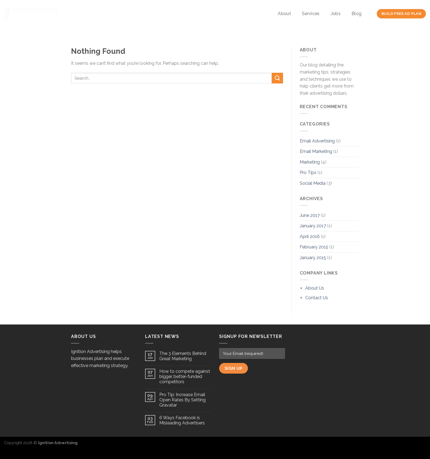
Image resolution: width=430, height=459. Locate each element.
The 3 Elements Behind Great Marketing (182, 356)
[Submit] (277, 78)
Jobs (336, 13)
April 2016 (310, 236)
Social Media (313, 183)
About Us (314, 288)
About (284, 13)
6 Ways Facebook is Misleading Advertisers (182, 420)
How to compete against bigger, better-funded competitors (184, 376)
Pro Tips (308, 172)
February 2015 (314, 247)
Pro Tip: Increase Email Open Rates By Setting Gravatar (182, 400)
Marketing (310, 162)
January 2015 (313, 257)
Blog (356, 13)
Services (311, 13)
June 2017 (310, 215)
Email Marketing (316, 151)
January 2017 (313, 225)
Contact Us (316, 297)
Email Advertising (317, 141)
